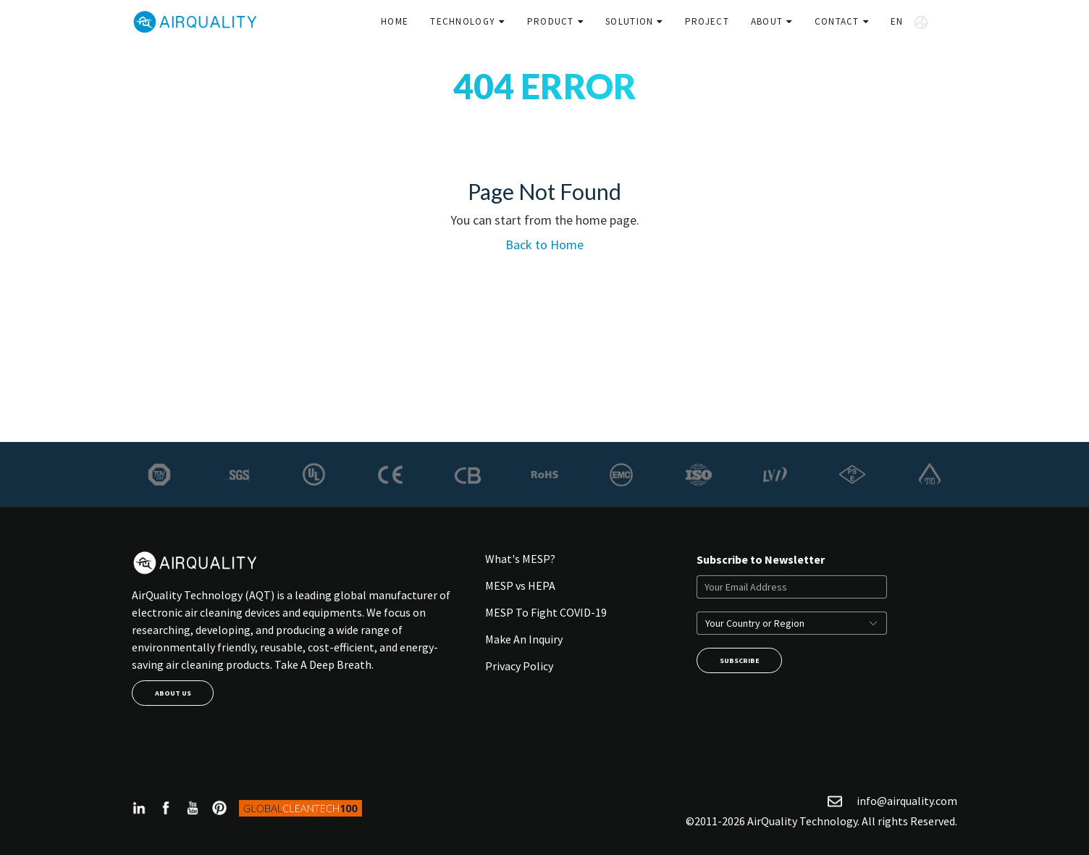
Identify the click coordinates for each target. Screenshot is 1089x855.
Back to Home (544, 244)
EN (909, 22)
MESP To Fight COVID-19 (546, 612)
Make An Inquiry (524, 639)
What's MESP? (520, 558)
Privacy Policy (519, 666)
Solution (629, 21)
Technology (462, 21)
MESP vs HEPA (520, 585)
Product (550, 21)
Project (707, 21)
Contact (837, 21)
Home (394, 21)
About (767, 21)
